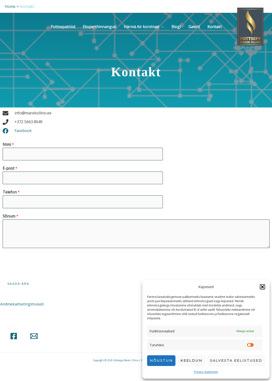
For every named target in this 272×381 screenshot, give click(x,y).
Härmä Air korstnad (141, 26)
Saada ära (18, 283)
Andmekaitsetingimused (21, 304)
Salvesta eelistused (236, 360)
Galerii (194, 26)
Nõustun (161, 360)
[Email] (34, 336)
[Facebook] (13, 336)
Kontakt (214, 26)
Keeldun (191, 360)
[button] (262, 286)
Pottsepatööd (63, 26)
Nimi (8, 144)
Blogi (176, 26)
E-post (10, 168)
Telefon (11, 192)
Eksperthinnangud (99, 26)
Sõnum (10, 216)
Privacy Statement (206, 372)
